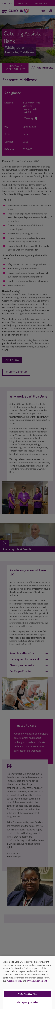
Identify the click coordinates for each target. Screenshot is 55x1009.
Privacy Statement (37, 981)
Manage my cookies (27, 1002)
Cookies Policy (14, 981)
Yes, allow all (27, 994)
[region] (27, 982)
